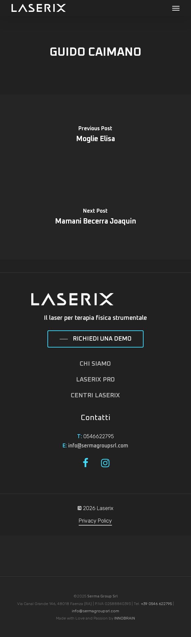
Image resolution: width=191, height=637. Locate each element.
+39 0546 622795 (156, 603)
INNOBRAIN (124, 618)
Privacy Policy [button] (95, 521)
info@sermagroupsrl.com (98, 445)
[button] (175, 8)
